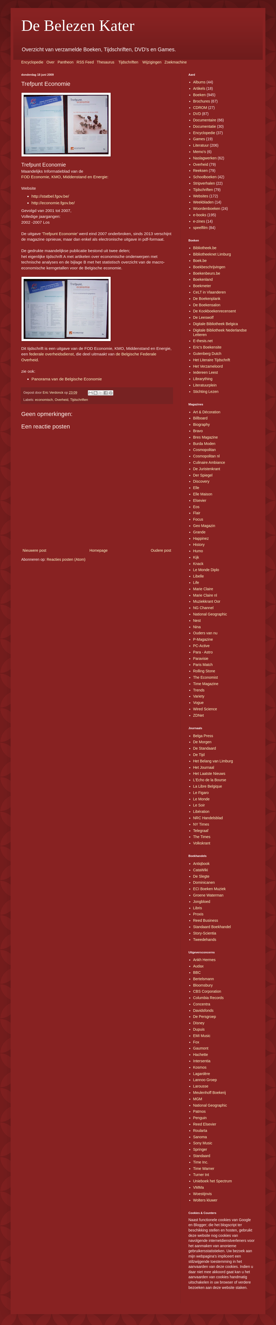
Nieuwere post (34, 550)
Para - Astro (203, 652)
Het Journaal (203, 767)
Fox (196, 1042)
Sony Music (202, 1143)
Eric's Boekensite (207, 347)
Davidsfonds (203, 1010)
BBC (197, 972)
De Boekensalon (207, 305)
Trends (199, 690)
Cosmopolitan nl (206, 456)
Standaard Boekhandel (212, 927)
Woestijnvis (202, 1194)
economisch (44, 400)
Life (196, 582)
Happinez (201, 538)
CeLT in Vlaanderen (209, 292)
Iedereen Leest (205, 372)
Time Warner (203, 1168)
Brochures (201, 101)
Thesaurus (105, 62)
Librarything (203, 379)
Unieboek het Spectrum (212, 1181)
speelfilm (200, 228)
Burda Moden (204, 443)
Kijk (196, 557)
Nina (197, 627)
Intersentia (201, 1061)
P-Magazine (203, 639)
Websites (200, 196)
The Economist (205, 677)
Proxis (198, 914)
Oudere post (161, 550)
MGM (197, 1099)
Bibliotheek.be (205, 248)
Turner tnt (201, 1175)
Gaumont (201, 1048)
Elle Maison (202, 494)
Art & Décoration (207, 412)
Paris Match (203, 664)
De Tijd (199, 755)
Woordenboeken (206, 208)
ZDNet (198, 715)
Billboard (200, 418)
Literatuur (201, 145)
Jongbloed (201, 901)
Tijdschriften (128, 62)
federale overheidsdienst (51, 354)
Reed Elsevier (204, 1124)
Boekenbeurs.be (206, 273)
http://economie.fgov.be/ (53, 203)
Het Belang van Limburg (213, 761)
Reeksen (200, 170)
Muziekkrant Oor (207, 601)
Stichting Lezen (206, 391)
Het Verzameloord (208, 366)
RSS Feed (85, 62)
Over (50, 62)
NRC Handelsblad (208, 818)
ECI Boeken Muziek (209, 889)
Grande (199, 532)
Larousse (201, 1086)
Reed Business (205, 920)
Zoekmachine (176, 62)
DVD (197, 114)
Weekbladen (203, 202)
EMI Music (201, 1036)
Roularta (200, 1130)
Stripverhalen (204, 183)
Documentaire (204, 120)
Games (199, 139)
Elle (196, 488)
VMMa (198, 1187)
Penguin (200, 1118)
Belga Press (203, 736)
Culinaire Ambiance (209, 462)
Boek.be (200, 260)
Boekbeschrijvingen (209, 267)
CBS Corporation (207, 991)
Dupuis (199, 1029)
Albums (199, 82)
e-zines (199, 221)
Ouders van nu (205, 633)
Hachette (200, 1054)
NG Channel (203, 608)
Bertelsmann (203, 979)
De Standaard (204, 748)
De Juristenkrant (206, 469)
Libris (197, 908)
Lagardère (201, 1074)
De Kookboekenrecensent (214, 311)
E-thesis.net (203, 341)
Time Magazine (205, 684)
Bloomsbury (203, 985)
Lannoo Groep (205, 1080)
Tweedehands (204, 939)
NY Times (201, 824)
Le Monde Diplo (206, 570)
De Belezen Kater (77, 25)
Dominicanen (204, 882)
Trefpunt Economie (60, 233)
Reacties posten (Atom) (66, 559)
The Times (201, 837)
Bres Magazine (205, 437)
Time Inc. (200, 1162)
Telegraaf (201, 831)
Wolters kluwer (205, 1200)
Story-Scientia (204, 933)
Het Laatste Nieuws (209, 773)
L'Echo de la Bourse (209, 780)
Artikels (199, 88)
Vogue (198, 702)
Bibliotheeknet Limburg (212, 254)
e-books (199, 215)
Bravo (198, 431)
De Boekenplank (207, 298)
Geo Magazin (204, 526)
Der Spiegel (203, 475)
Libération (201, 811)
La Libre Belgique (207, 786)
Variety (199, 696)
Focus (198, 519)
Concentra (201, 1004)
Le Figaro (201, 793)
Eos (196, 507)
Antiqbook (201, 863)
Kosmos (200, 1067)
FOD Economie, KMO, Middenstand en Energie (64, 177)
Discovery (201, 481)
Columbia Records (208, 998)
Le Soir (199, 805)
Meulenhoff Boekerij (209, 1092)
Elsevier (199, 500)
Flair (196, 513)
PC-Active (201, 646)
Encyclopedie (32, 62)
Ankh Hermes (204, 960)
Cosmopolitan (204, 450)
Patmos (199, 1111)
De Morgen (202, 742)
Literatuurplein (205, 385)
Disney (199, 1023)
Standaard (201, 1156)
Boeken (199, 95)
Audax (198, 966)
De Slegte (201, 876)
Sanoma (200, 1137)
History (199, 544)
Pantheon (66, 62)
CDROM (200, 107)
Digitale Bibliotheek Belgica (215, 324)
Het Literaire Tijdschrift (211, 360)
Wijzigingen (152, 62)
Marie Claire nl (205, 595)
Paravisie (201, 658)
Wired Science (205, 709)
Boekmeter (202, 286)
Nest (197, 620)
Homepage (98, 550)
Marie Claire (203, 589)
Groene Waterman (208, 895)
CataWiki (200, 870)
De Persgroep (204, 1016)
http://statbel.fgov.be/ (50, 196)
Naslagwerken (205, 158)
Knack (198, 564)
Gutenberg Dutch (207, 353)
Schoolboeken (205, 177)
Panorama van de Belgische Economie (67, 379)
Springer (200, 1149)
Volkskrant (201, 843)
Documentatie (204, 126)
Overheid (61, 400)
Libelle (198, 576)
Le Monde (201, 799)
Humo (198, 551)
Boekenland (203, 279)
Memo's (199, 152)
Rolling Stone (204, 671)
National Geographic (210, 614)
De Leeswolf (203, 317)
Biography (201, 424)
